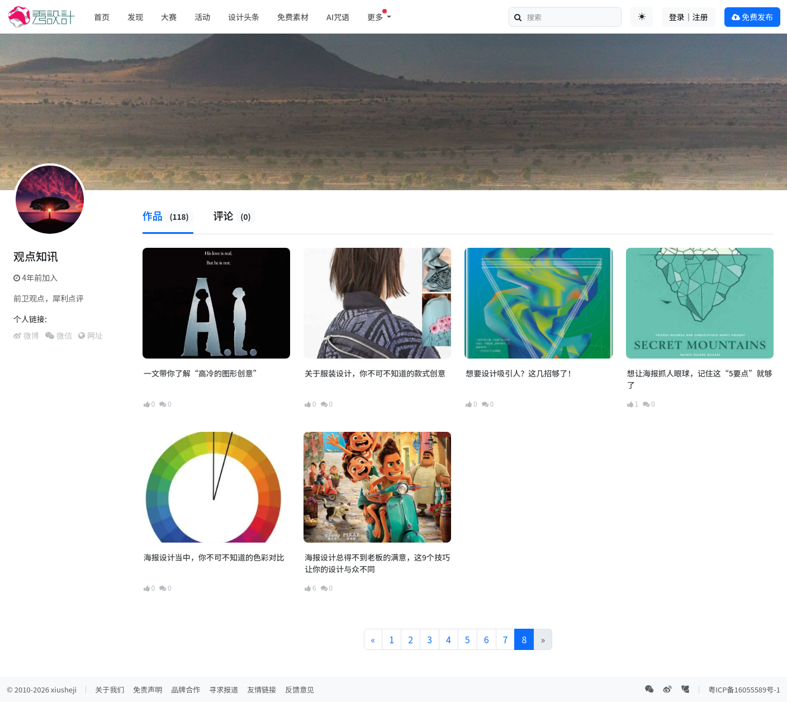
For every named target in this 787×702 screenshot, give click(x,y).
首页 (102, 16)
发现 (135, 16)
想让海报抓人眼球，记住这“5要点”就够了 (699, 379)
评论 (235, 215)
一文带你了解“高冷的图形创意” (202, 373)
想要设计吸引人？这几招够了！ (520, 373)
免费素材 (293, 16)
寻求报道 (223, 689)
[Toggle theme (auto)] (641, 17)
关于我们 (109, 689)
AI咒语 (337, 16)
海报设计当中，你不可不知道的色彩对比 (214, 557)
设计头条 (243, 16)
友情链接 (261, 689)
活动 (202, 16)
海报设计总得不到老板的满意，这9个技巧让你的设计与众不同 (377, 563)
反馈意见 (299, 689)
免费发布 (752, 16)
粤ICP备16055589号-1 (744, 689)
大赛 (169, 16)
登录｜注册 (688, 16)
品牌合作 (185, 689)
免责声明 (147, 689)
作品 (168, 215)
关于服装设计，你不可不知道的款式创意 (375, 373)
